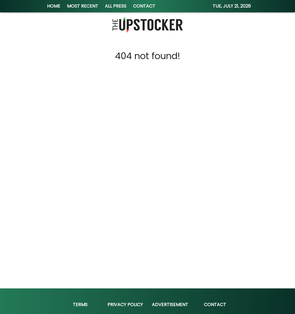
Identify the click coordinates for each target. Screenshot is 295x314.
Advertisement (170, 304)
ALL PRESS (115, 6)
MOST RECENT (82, 6)
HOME (53, 6)
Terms (80, 304)
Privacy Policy (125, 304)
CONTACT (144, 6)
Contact (215, 304)
